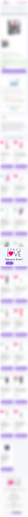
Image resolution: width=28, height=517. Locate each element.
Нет (18, 263)
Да (9, 263)
